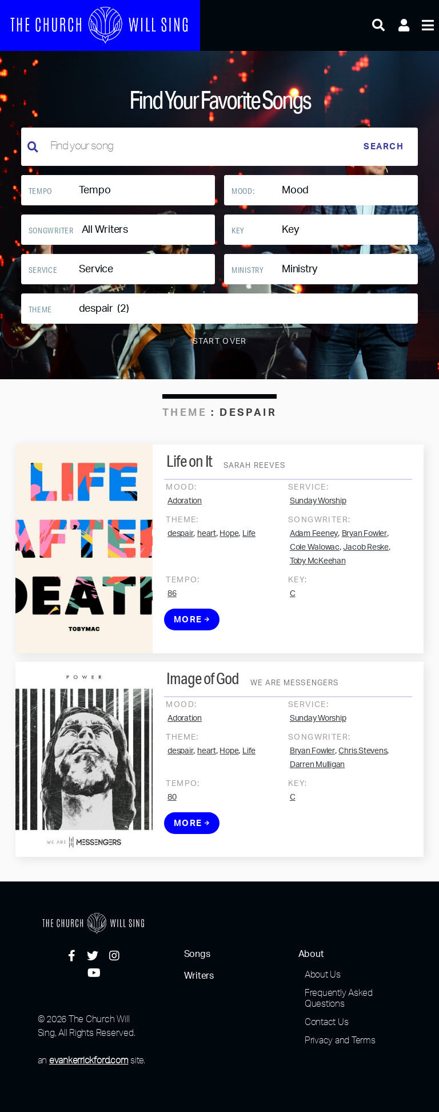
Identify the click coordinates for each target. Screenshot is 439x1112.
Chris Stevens (362, 760)
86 (172, 603)
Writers (199, 975)
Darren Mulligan (317, 774)
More (192, 629)
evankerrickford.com (88, 1060)
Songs (197, 954)
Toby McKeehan (318, 570)
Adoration (184, 510)
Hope (229, 543)
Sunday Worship (318, 510)
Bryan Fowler (364, 543)
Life (249, 543)
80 (172, 807)
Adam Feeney (314, 543)
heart (206, 543)
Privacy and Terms (340, 1040)
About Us (323, 974)
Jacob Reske (365, 557)
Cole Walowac (315, 557)
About (311, 954)
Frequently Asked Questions (339, 998)
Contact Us (327, 1021)
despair (180, 543)
